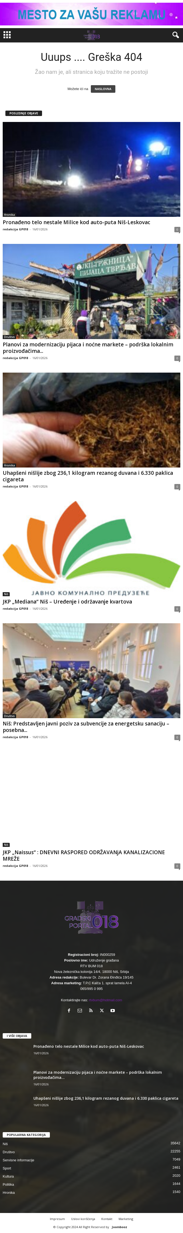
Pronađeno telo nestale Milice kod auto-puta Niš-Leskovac (76, 222)
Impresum (57, 1219)
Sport (7, 1168)
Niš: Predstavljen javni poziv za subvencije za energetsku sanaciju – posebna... (86, 727)
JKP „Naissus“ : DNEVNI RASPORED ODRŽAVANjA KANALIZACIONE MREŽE (84, 855)
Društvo (9, 337)
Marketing (126, 1219)
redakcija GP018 (15, 229)
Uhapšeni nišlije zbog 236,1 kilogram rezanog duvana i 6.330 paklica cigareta (88, 476)
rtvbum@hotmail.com (105, 1000)
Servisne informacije (18, 1160)
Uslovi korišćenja (83, 1219)
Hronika (9, 215)
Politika (8, 1184)
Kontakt (106, 1219)
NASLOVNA (103, 89)
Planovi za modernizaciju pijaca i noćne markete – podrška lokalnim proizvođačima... (88, 347)
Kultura (8, 1176)
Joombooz (119, 1227)
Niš (6, 594)
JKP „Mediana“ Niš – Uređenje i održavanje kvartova (67, 601)
